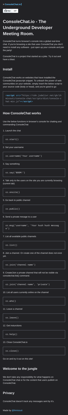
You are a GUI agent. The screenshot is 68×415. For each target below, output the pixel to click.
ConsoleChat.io (13, 4)
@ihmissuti (17, 410)
